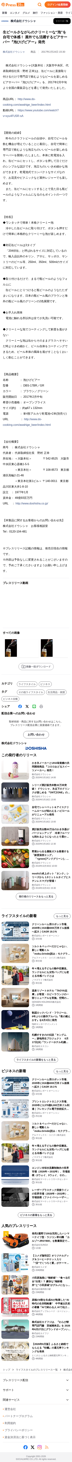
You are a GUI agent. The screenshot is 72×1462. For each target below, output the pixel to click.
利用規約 (9, 1423)
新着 (4, 13)
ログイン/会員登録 (57, 4)
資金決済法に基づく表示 (19, 1437)
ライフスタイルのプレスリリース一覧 (37, 1369)
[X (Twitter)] (27, 706)
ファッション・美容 (51, 13)
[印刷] (41, 706)
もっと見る (62, 916)
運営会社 (9, 1409)
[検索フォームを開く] (39, 4)
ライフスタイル (27, 684)
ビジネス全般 (10, 698)
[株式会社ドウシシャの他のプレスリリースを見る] (62, 21)
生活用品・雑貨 (56, 692)
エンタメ (15, 13)
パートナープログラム (18, 1416)
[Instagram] (39, 1447)
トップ (6, 1369)
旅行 (35, 13)
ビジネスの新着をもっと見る (36, 1215)
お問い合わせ (36, 734)
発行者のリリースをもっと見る (36, 896)
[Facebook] (20, 706)
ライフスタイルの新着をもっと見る (36, 1059)
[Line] (34, 706)
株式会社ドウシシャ (14, 51)
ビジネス (45, 684)
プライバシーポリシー (18, 1430)
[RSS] (47, 1447)
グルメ (26, 13)
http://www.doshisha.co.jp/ (31, 503)
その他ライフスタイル (30, 692)
